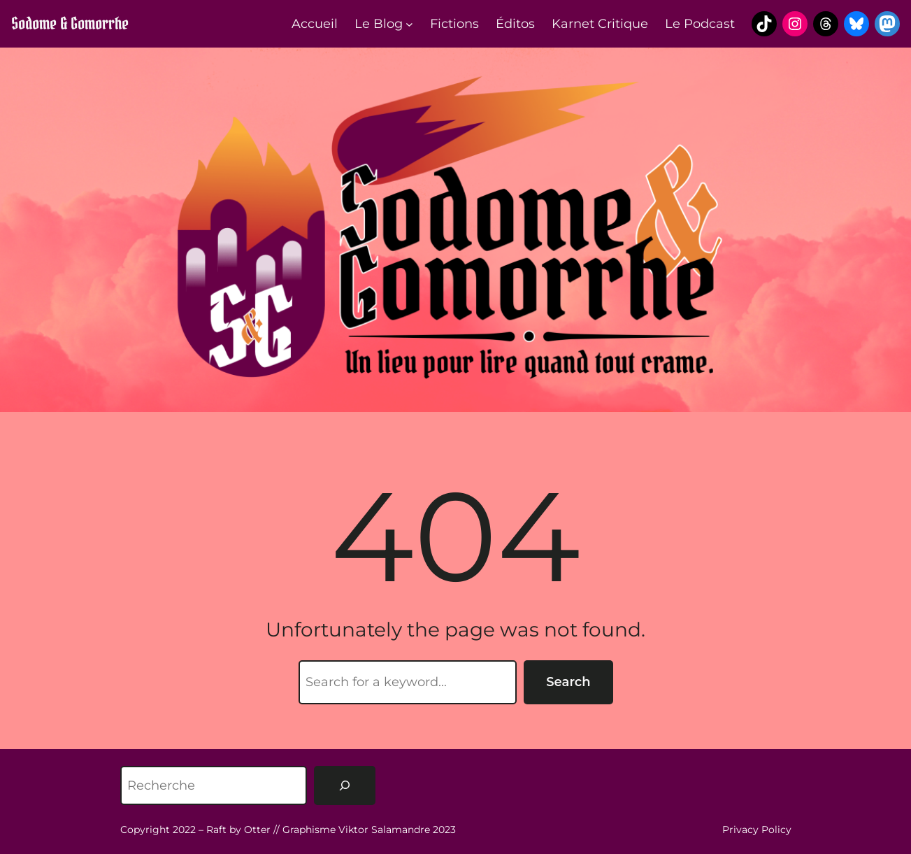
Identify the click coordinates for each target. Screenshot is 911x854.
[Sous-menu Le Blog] (409, 24)
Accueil (315, 23)
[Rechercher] (344, 785)
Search (568, 682)
